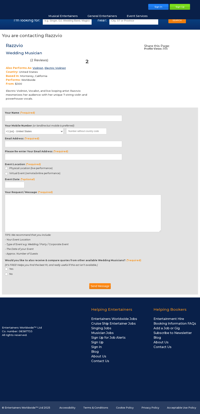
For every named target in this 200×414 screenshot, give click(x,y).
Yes (9, 269)
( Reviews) (27, 61)
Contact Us (100, 361)
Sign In (96, 347)
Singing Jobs (101, 328)
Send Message (100, 286)
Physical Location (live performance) (29, 168)
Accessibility (67, 407)
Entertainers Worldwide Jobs (114, 319)
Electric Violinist (55, 67)
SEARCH (177, 20)
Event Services (139, 16)
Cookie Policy (125, 407)
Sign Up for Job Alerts (108, 337)
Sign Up (97, 342)
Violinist (38, 67)
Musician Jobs (102, 333)
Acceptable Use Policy (181, 407)
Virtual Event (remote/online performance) (32, 173)
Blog (95, 351)
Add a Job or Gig (167, 328)
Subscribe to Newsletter (173, 333)
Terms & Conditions (95, 407)
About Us (98, 356)
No (9, 274)
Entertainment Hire (169, 319)
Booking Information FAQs (175, 323)
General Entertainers (104, 16)
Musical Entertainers (65, 16)
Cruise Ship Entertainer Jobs (113, 323)
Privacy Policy (150, 407)
